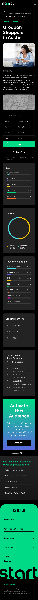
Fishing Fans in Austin (12, 481)
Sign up (8, 561)
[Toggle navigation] (34, 3)
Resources (9, 538)
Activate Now (19, 152)
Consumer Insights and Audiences (17, 14)
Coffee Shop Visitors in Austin (15, 476)
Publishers (9, 520)
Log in (7, 556)
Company (8, 547)
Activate (19, 443)
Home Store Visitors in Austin (15, 493)
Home (5, 11)
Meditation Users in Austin (14, 470)
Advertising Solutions (14, 529)
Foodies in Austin (11, 487)
